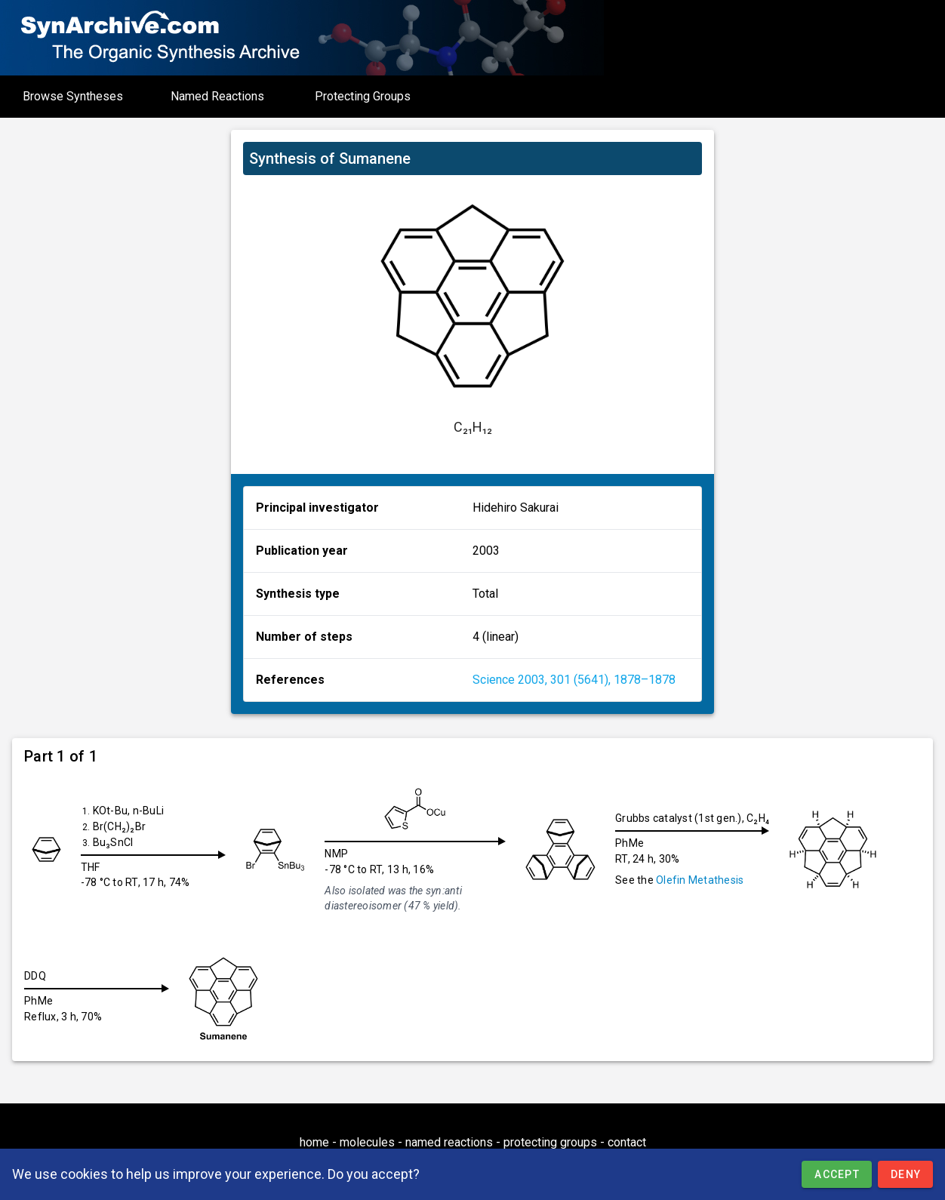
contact (627, 1142)
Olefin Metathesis (706, 880)
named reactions (449, 1142)
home (314, 1142)
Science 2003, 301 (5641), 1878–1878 (574, 679)
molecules (367, 1142)
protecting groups (550, 1142)
